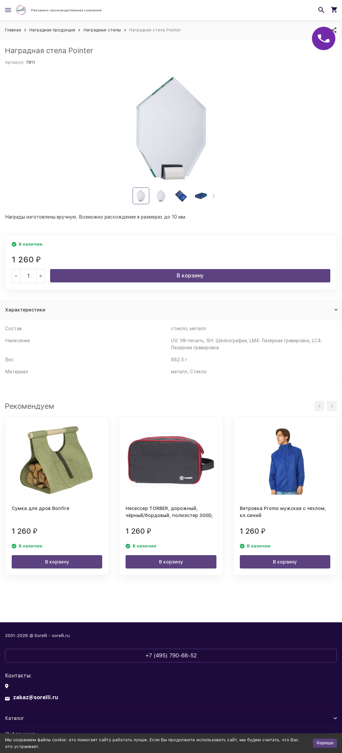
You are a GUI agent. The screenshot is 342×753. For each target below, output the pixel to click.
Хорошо (325, 742)
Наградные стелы (102, 29)
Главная (13, 29)
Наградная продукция (52, 29)
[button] (214, 195)
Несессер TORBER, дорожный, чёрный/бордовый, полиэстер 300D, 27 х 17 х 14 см (169, 515)
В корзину (190, 275)
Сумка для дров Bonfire (40, 508)
